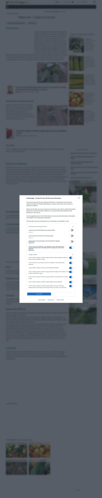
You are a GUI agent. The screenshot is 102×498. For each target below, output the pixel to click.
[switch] (71, 230)
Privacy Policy (60, 299)
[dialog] (51, 249)
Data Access (51, 299)
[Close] (79, 198)
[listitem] (51, 226)
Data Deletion (41, 299)
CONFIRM (39, 294)
